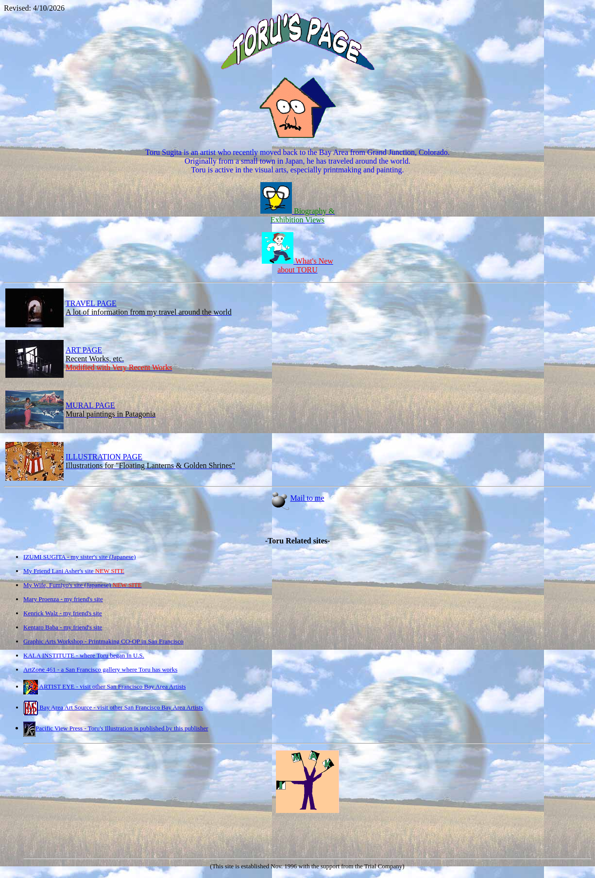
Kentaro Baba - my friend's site (62, 627)
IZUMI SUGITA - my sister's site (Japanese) (79, 556)
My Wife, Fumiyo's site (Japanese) (82, 585)
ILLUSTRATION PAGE (104, 457)
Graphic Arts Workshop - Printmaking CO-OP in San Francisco (103, 641)
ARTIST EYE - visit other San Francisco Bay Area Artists (104, 686)
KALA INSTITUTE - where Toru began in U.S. (83, 655)
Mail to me (297, 498)
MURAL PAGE (90, 405)
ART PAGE (84, 350)
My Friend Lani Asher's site (73, 570)
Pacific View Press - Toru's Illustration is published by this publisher (115, 728)
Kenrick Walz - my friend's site (62, 613)
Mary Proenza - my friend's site (63, 599)
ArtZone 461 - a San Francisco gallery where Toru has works (100, 669)
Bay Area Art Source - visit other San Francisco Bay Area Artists (113, 707)
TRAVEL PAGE (91, 303)
